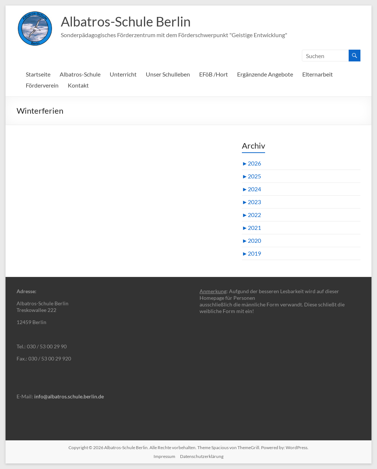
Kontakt (78, 85)
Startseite (38, 74)
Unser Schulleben (168, 74)
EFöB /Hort (213, 74)
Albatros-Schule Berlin (126, 21)
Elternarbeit (317, 74)
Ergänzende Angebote (265, 74)
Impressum (164, 456)
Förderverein (42, 85)
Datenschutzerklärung (201, 456)
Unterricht (123, 74)
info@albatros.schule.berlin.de (69, 396)
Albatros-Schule (80, 74)
